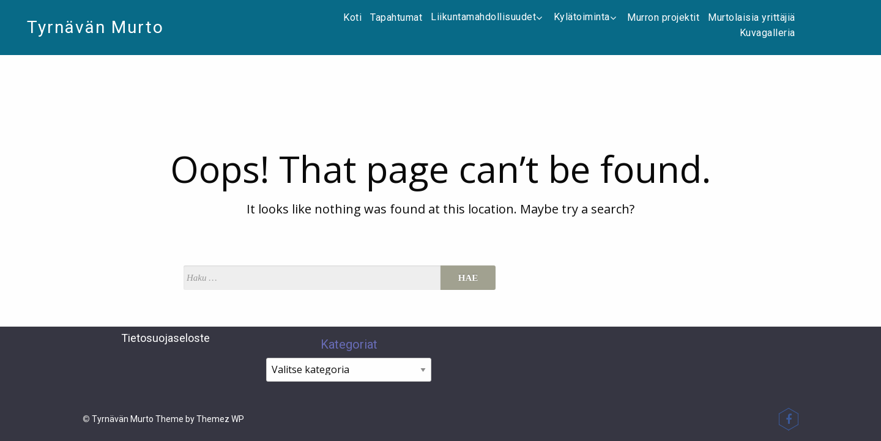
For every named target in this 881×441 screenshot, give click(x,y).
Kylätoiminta (586, 17)
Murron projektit (663, 17)
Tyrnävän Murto (95, 27)
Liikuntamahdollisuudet (488, 17)
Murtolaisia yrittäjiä (751, 17)
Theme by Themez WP (199, 419)
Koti (352, 17)
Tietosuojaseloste (165, 338)
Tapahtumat (396, 17)
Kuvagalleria (767, 33)
